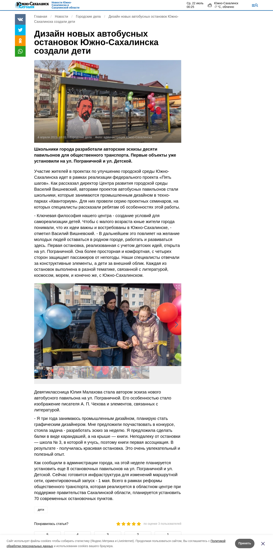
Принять (244, 543)
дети (41, 509)
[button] (176, 324)
